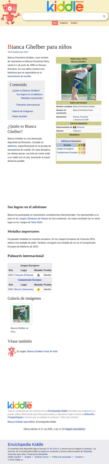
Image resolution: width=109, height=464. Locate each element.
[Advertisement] (54, 34)
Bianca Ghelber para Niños (21, 422)
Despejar (98, 16)
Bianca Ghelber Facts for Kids (42, 351)
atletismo (12, 146)
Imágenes (64, 23)
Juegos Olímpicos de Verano (33, 218)
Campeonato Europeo (67, 152)
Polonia (28, 275)
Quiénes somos (42, 457)
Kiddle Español (14, 457)
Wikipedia (87, 451)
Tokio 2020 (36, 222)
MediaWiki (43, 454)
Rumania (80, 127)
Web (55, 23)
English (74, 23)
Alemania (28, 289)
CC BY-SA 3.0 (53, 449)
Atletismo (77, 131)
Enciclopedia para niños (18, 52)
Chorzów (18, 275)
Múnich (18, 289)
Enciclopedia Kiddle (57, 411)
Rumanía (84, 117)
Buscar (104, 16)
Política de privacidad (61, 457)
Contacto (79, 457)
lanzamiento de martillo (19, 76)
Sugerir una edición (75, 429)
